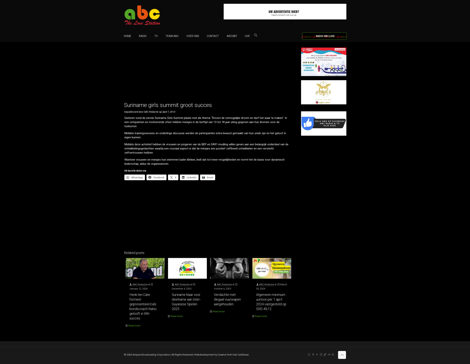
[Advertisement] (208, 74)
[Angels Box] (323, 103)
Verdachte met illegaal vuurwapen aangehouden (227, 299)
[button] (256, 36)
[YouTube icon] (317, 354)
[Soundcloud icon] (328, 354)
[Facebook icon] (313, 354)
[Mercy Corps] (323, 75)
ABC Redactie (140, 284)
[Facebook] (323, 134)
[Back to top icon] (342, 355)
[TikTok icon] (325, 354)
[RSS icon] (332, 354)
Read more (134, 325)
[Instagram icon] (321, 354)
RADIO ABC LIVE (325, 36)
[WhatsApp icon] (309, 354)
